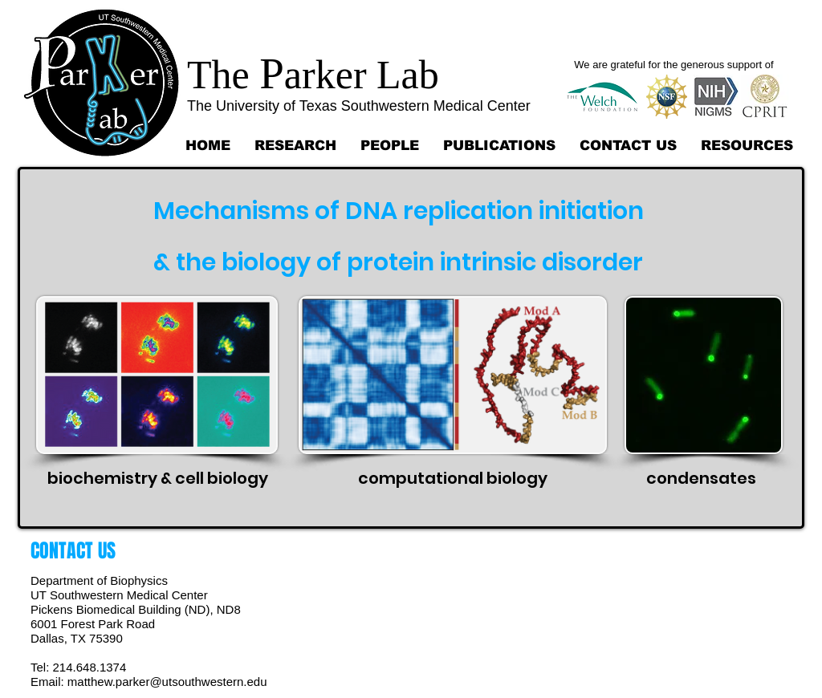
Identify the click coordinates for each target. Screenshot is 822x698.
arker (325, 74)
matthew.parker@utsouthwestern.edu (167, 681)
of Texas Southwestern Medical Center (405, 106)
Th (209, 74)
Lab (403, 74)
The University (233, 106)
